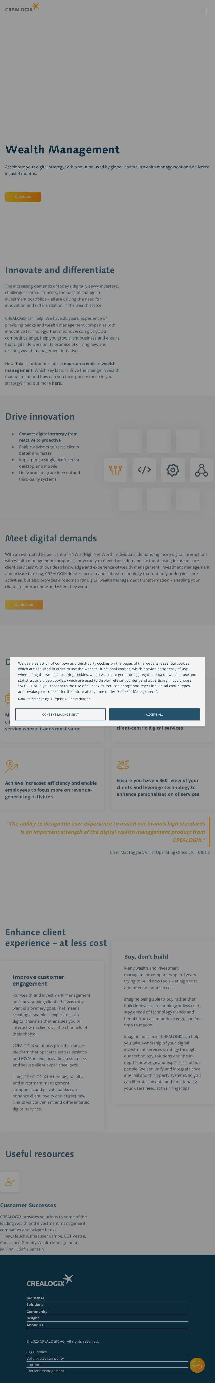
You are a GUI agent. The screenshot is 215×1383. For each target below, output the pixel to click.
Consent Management (60, 714)
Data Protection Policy (33, 699)
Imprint (59, 699)
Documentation (79, 699)
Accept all (154, 714)
